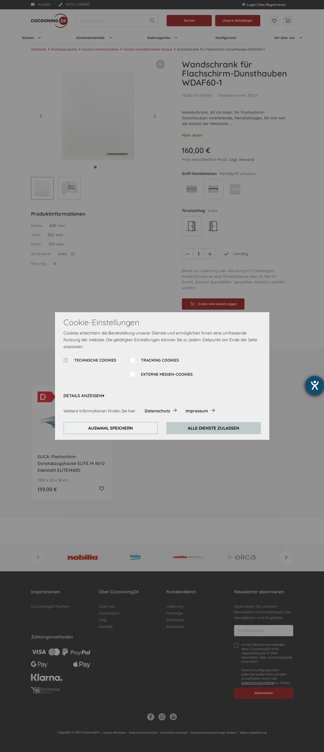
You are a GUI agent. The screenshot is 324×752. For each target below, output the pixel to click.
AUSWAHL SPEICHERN (110, 428)
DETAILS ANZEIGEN (82, 395)
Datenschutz (157, 411)
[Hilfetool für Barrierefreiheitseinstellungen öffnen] (314, 385)
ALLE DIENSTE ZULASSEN (213, 428)
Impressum (197, 411)
